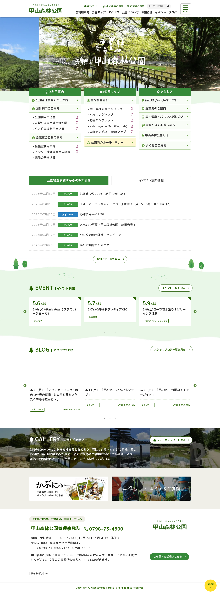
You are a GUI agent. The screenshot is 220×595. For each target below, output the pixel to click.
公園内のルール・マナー (105, 142)
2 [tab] (110, 332)
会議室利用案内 (44, 146)
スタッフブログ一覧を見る (169, 349)
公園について (130, 12)
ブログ (173, 12)
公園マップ (99, 12)
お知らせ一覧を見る (108, 259)
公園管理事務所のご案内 (50, 100)
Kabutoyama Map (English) (107, 126)
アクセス (113, 12)
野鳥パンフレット (100, 120)
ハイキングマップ (100, 115)
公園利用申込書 (44, 117)
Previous (25, 312)
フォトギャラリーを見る (169, 440)
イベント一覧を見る (173, 288)
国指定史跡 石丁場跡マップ (107, 132)
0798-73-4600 (106, 529)
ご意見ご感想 (135, 6)
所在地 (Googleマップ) (159, 100)
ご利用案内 (82, 12)
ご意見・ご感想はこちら (167, 556)
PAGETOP (210, 585)
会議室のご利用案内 (47, 137)
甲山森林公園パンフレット (106, 109)
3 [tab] (115, 332)
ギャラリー (91, 6)
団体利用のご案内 (45, 108)
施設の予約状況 (44, 158)
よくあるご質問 (113, 6)
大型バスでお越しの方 (158, 125)
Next (195, 312)
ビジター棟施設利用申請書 (51, 152)
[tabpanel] (55, 312)
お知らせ (146, 12)
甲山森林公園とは (155, 135)
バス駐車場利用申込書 (48, 129)
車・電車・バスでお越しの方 (163, 117)
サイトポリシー (39, 573)
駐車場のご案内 (154, 108)
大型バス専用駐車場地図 (50, 123)
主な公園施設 (97, 100)
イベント (160, 12)
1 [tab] (105, 332)
